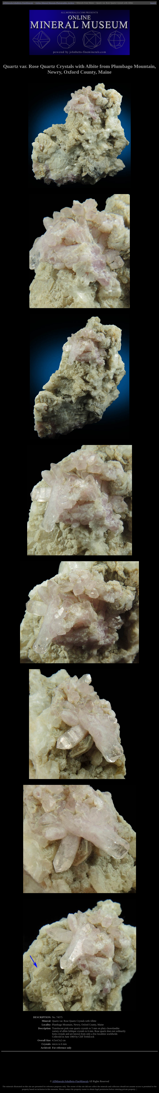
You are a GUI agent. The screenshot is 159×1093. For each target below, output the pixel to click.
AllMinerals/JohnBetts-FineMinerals (18, 3)
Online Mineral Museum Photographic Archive (54, 3)
